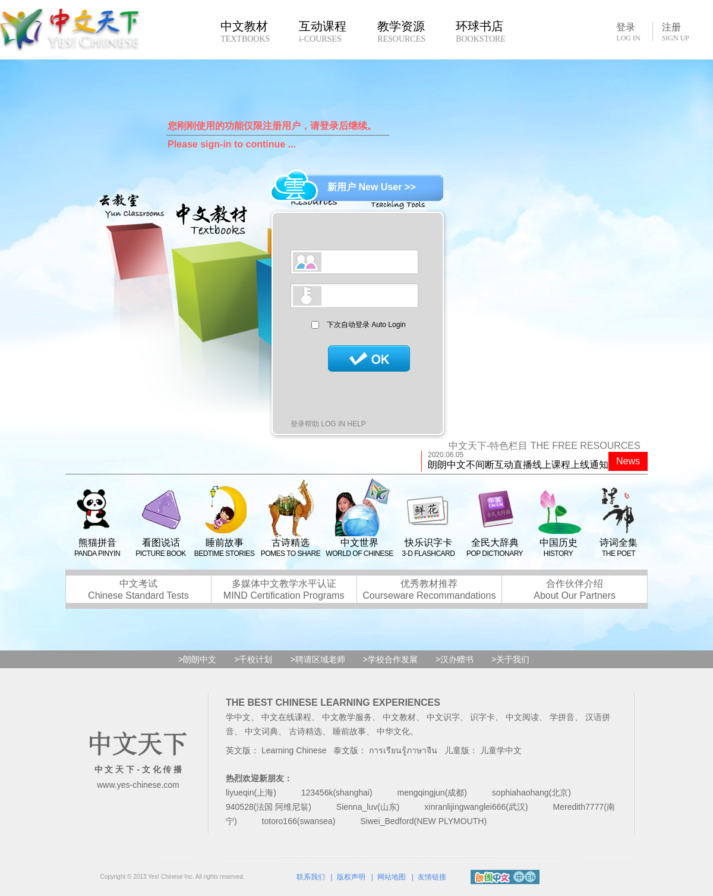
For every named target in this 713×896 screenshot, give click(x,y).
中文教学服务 (347, 717)
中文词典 (261, 731)
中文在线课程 (286, 717)
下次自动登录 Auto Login (366, 324)
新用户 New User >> (371, 187)
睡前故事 (349, 731)
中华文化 (393, 731)
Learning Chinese (294, 750)
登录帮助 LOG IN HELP (328, 424)
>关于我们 (510, 659)
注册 (675, 32)
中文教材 (399, 717)
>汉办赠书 (455, 659)
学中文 (238, 717)
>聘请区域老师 (317, 659)
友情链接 (432, 877)
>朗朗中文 (197, 659)
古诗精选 (305, 731)
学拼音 (562, 717)
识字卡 (482, 717)
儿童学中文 (501, 750)
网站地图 (391, 877)
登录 (628, 31)
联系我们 (310, 877)
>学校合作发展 (390, 659)
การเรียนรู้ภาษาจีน (403, 750)
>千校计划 (253, 659)
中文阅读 (522, 717)
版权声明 (351, 877)
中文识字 (443, 717)
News (628, 461)
